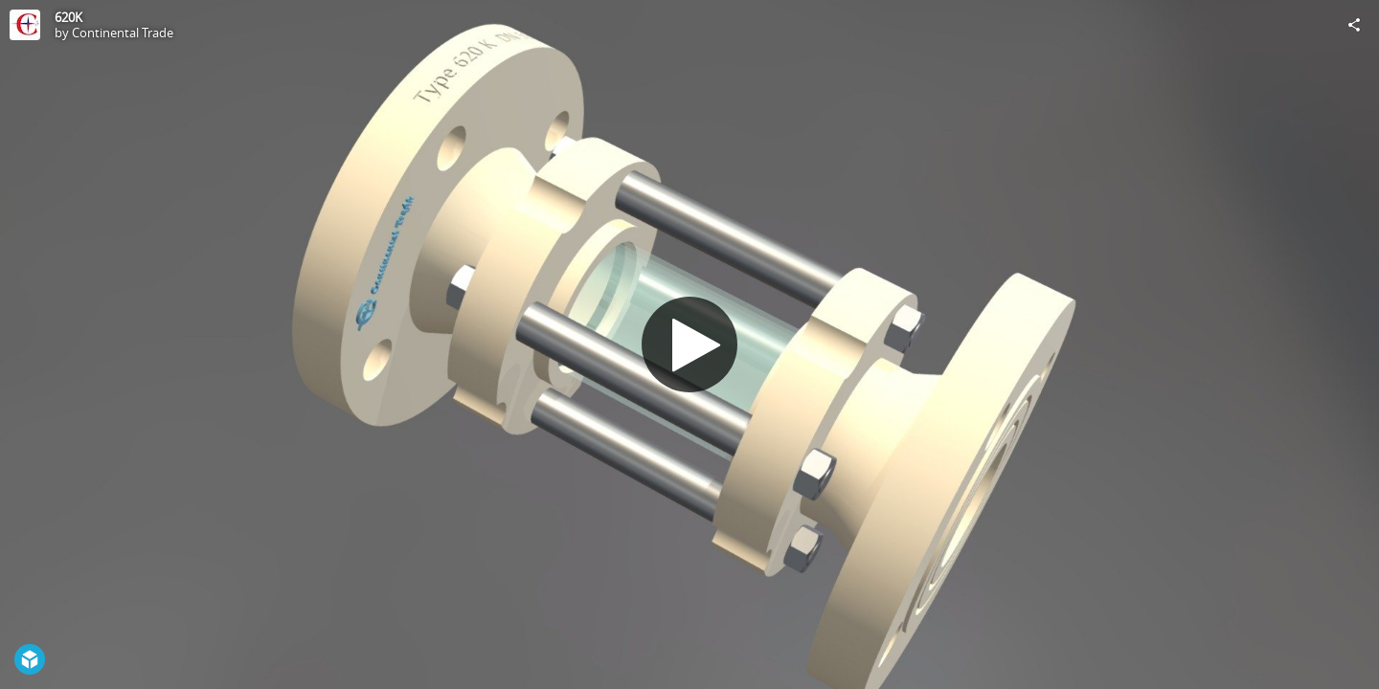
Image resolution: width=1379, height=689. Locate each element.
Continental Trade (122, 32)
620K (68, 17)
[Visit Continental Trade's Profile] (25, 25)
